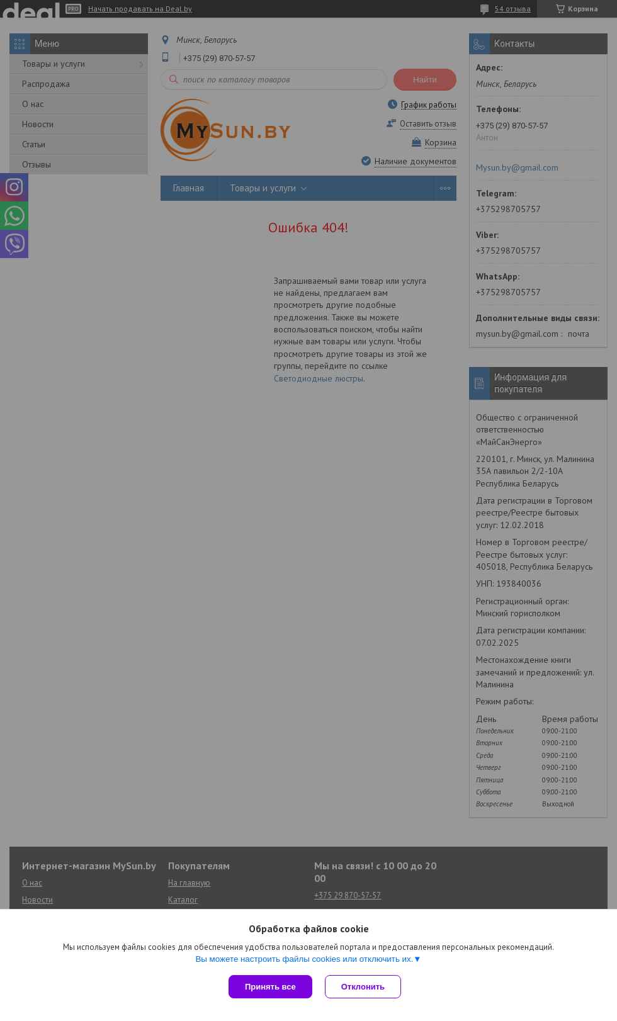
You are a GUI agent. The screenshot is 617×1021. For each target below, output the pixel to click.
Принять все (270, 986)
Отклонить (363, 986)
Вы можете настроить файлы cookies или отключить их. (304, 959)
